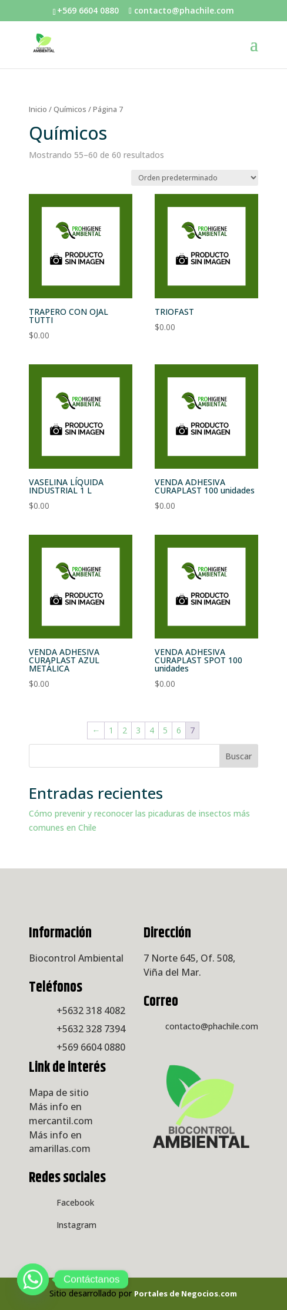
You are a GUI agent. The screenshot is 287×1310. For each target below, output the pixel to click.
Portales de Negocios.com (185, 1293)
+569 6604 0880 (90, 1047)
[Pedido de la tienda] (194, 178)
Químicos (70, 109)
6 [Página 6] (178, 730)
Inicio (38, 109)
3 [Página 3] (138, 730)
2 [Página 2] (124, 730)
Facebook (75, 1202)
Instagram (76, 1224)
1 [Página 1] (111, 730)
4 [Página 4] (151, 730)
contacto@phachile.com (211, 1026)
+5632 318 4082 (90, 1010)
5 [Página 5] (165, 730)
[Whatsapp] (33, 1279)
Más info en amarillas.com (60, 1142)
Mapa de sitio (59, 1092)
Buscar (238, 756)
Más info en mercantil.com (61, 1113)
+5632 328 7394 (90, 1028)
